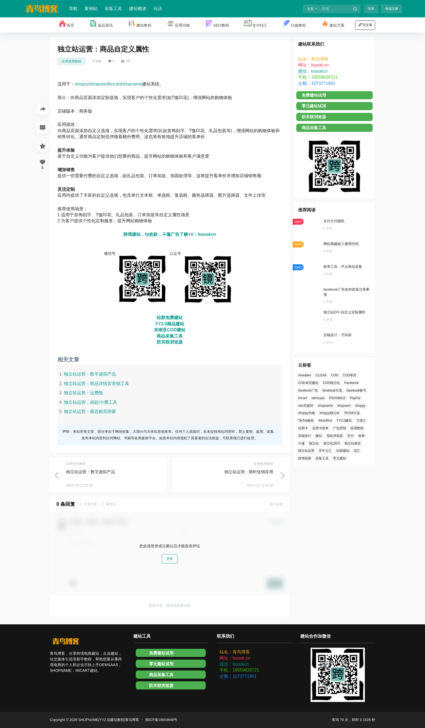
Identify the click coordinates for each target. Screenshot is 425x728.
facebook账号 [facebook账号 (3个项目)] (356, 390)
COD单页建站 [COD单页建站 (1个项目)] (308, 383)
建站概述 (137, 8)
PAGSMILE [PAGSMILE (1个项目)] (337, 398)
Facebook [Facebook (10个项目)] (351, 383)
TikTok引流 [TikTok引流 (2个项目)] (352, 413)
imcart (115, 84)
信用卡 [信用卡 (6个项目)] (303, 428)
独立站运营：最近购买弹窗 (90, 411)
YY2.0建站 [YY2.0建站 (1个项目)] (344, 420)
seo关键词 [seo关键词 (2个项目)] (305, 406)
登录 (371, 9)
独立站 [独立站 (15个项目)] (314, 443)
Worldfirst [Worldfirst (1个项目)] (325, 420)
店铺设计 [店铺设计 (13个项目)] (304, 436)
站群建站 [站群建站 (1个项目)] (342, 451)
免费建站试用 (314, 95)
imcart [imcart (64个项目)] (302, 398)
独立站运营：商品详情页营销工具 (96, 383)
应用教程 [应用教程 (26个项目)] (356, 428)
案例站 (91, 8)
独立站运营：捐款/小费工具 (90, 402)
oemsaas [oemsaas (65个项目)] (318, 398)
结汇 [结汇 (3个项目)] (357, 451)
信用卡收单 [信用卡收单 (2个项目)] (320, 428)
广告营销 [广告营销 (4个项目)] (339, 428)
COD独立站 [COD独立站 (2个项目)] (331, 383)
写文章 (365, 25)
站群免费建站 (170, 317)
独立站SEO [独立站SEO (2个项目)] (331, 443)
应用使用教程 (71, 61)
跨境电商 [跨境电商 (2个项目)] (304, 458)
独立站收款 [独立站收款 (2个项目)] (352, 443)
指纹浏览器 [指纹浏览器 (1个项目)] (335, 436)
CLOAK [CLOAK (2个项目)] (321, 375)
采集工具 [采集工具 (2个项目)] (322, 458)
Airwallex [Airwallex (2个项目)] (304, 375)
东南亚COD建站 (169, 330)
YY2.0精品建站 (169, 324)
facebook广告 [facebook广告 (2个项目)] (308, 390)
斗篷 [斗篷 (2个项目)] (301, 443)
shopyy (82, 84)
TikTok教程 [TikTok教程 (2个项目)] (306, 420)
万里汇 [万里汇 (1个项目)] (361, 420)
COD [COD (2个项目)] (335, 375)
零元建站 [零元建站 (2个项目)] (339, 458)
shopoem (99, 84)
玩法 (157, 8)
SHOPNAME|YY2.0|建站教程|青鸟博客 (108, 720)
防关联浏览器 (170, 342)
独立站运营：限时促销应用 (248, 471)
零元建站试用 (314, 106)
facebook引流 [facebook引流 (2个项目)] (332, 390)
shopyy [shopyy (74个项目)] (360, 406)
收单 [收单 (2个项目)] (361, 436)
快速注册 (391, 9)
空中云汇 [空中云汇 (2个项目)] (325, 451)
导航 (73, 8)
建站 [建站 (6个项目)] (318, 436)
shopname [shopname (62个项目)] (325, 406)
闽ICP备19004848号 (161, 720)
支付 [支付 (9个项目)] (350, 436)
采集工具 (113, 8)
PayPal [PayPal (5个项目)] (355, 398)
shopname (132, 84)
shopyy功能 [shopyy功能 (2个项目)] (306, 413)
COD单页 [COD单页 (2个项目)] (350, 375)
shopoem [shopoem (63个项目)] (343, 406)
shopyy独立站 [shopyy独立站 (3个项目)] (329, 413)
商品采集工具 (170, 336)
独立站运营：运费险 (83, 392)
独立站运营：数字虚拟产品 (90, 374)
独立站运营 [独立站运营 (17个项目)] (306, 451)
